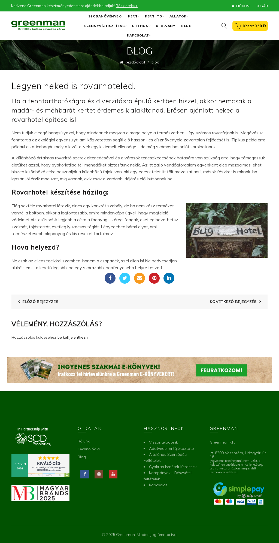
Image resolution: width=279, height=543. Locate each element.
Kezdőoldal (135, 62)
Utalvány (165, 26)
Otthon (140, 26)
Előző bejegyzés (40, 301)
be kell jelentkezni (73, 337)
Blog (186, 26)
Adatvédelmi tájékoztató (171, 448)
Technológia (89, 449)
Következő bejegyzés (233, 301)
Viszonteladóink (163, 442)
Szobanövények (104, 16)
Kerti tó (153, 16)
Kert (133, 16)
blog (155, 62)
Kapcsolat (138, 35)
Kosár (262, 6)
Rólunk (84, 441)
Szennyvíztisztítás (104, 26)
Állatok (177, 16)
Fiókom (241, 6)
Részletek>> (127, 6)
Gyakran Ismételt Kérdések (173, 466)
